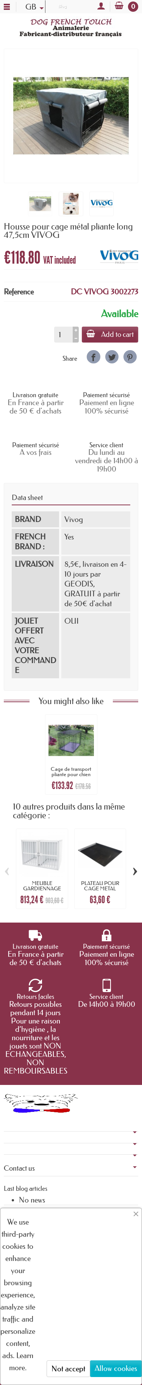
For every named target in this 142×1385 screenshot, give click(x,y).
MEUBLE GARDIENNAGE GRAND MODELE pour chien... (42, 891)
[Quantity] (63, 335)
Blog (62, 6)
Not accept (68, 1368)
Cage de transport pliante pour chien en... (71, 774)
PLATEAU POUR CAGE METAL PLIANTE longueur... (100, 889)
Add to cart (110, 334)
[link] (93, 356)
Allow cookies (116, 1368)
